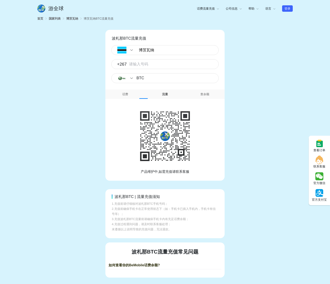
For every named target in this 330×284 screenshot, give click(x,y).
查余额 (204, 94)
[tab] (125, 94)
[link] (40, 18)
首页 (40, 18)
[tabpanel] (165, 136)
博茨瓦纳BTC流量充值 (98, 18)
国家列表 (55, 18)
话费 (125, 94)
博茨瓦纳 (72, 18)
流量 (165, 94)
